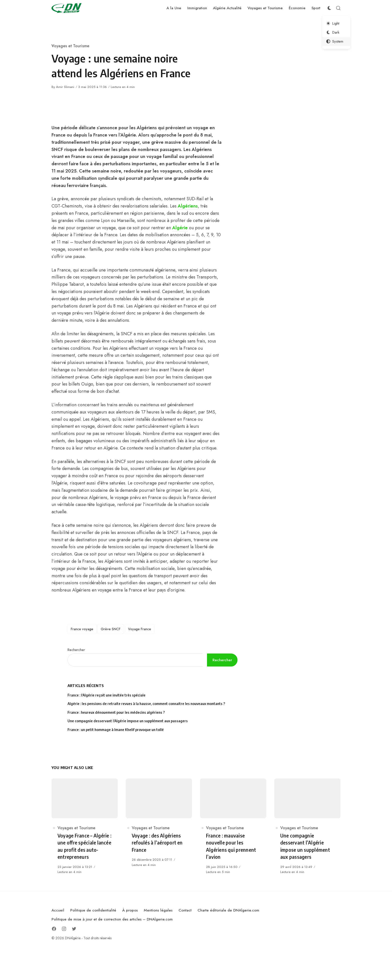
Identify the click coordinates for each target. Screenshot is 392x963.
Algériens (188, 206)
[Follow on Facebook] (54, 928)
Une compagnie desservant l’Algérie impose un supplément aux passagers (128, 721)
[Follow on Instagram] (64, 928)
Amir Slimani (65, 86)
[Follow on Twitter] (74, 928)
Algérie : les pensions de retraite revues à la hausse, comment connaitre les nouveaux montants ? (146, 704)
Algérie (180, 227)
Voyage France (139, 629)
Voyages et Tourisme (70, 46)
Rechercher (76, 649)
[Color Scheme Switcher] (329, 8)
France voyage (82, 629)
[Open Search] (338, 8)
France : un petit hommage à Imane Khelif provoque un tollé (116, 730)
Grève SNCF (110, 629)
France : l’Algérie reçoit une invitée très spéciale (107, 695)
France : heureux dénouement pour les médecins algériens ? (116, 712)
